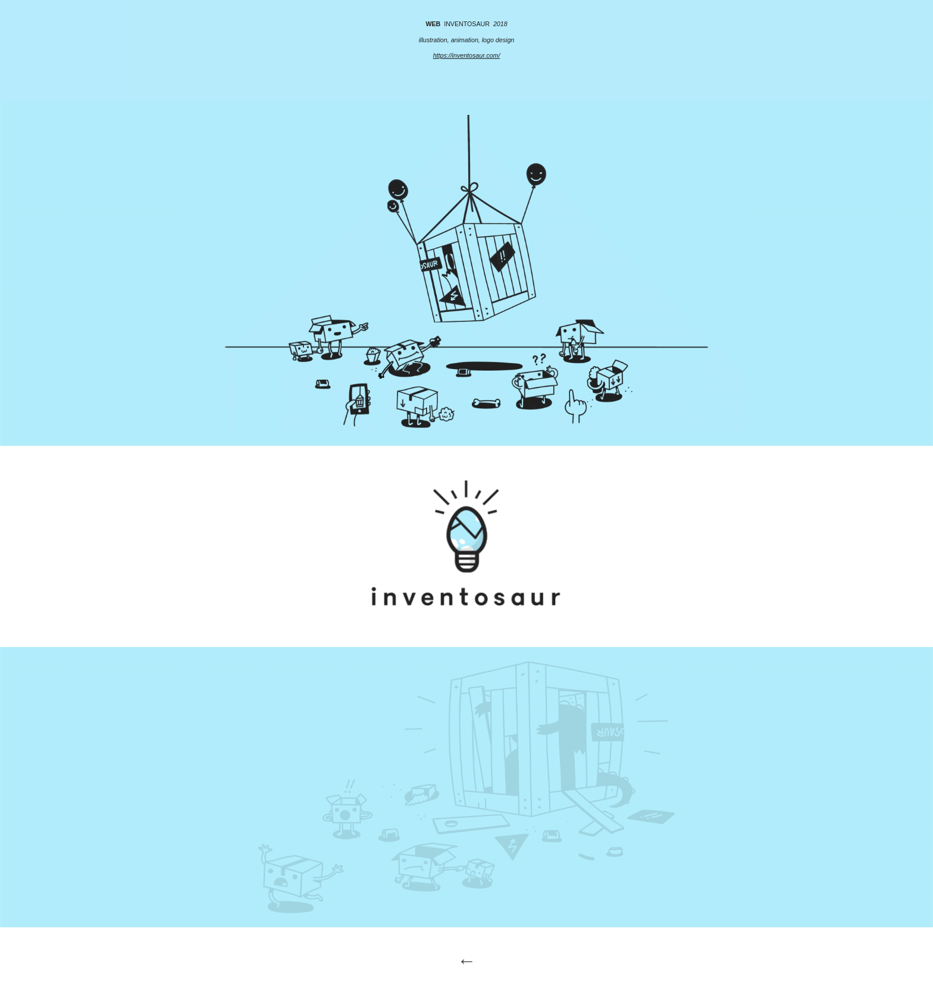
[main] (466, 50)
